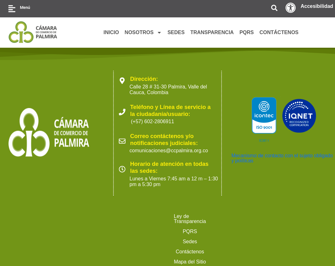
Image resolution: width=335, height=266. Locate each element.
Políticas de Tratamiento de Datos (268, 216)
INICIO (111, 32)
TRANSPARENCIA (212, 32)
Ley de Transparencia (53, 216)
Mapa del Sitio (201, 216)
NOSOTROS (143, 32)
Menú (25, 7)
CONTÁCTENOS (279, 32)
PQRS (247, 32)
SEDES (176, 32)
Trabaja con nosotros (202, 226)
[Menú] (12, 9)
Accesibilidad (317, 6)
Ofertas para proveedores (137, 226)
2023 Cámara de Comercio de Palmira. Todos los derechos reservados (72, 250)
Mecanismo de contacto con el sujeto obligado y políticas (272, 158)
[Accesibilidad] (290, 8)
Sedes (124, 216)
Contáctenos (158, 216)
